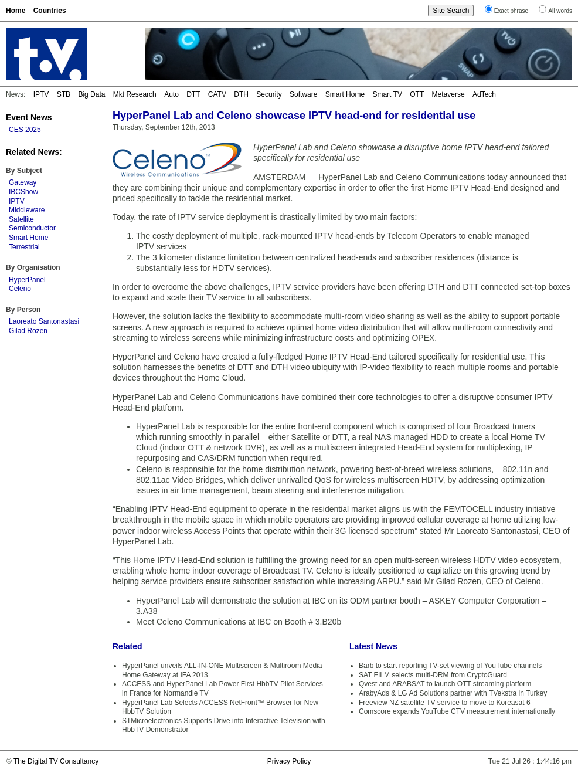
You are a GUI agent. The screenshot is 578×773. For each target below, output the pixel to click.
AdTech (484, 94)
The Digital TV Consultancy (55, 761)
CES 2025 (25, 130)
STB (63, 94)
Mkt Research (135, 94)
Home (15, 10)
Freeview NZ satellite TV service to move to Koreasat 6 (445, 703)
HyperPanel (27, 280)
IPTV (41, 94)
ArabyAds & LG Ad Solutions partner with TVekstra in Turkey (453, 693)
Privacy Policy (289, 761)
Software (303, 94)
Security (268, 94)
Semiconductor (32, 228)
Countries (49, 10)
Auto (171, 94)
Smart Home (345, 94)
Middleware (27, 210)
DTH (241, 94)
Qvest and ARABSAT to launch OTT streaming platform (445, 684)
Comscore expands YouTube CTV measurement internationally (457, 711)
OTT (417, 94)
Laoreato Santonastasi (44, 321)
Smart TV (387, 94)
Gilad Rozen (28, 331)
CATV (217, 94)
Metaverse (448, 94)
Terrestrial (24, 247)
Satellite (21, 219)
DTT (193, 94)
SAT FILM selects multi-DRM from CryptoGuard (433, 675)
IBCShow (23, 192)
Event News (29, 117)
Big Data (91, 94)
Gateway (22, 182)
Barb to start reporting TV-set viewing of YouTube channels (450, 666)
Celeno (20, 288)
